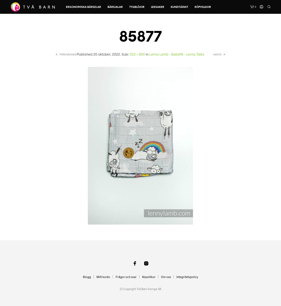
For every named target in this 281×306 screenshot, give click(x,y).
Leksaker (157, 7)
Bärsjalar (115, 7)
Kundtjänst (179, 7)
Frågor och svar (126, 277)
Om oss (166, 277)
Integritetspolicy (187, 277)
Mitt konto (103, 277)
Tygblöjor (136, 7)
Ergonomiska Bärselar (83, 7)
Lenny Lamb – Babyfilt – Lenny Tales (176, 54)
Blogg (87, 277)
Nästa (217, 54)
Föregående (67, 54)
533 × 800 (137, 54)
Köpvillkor (203, 7)
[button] (253, 7)
